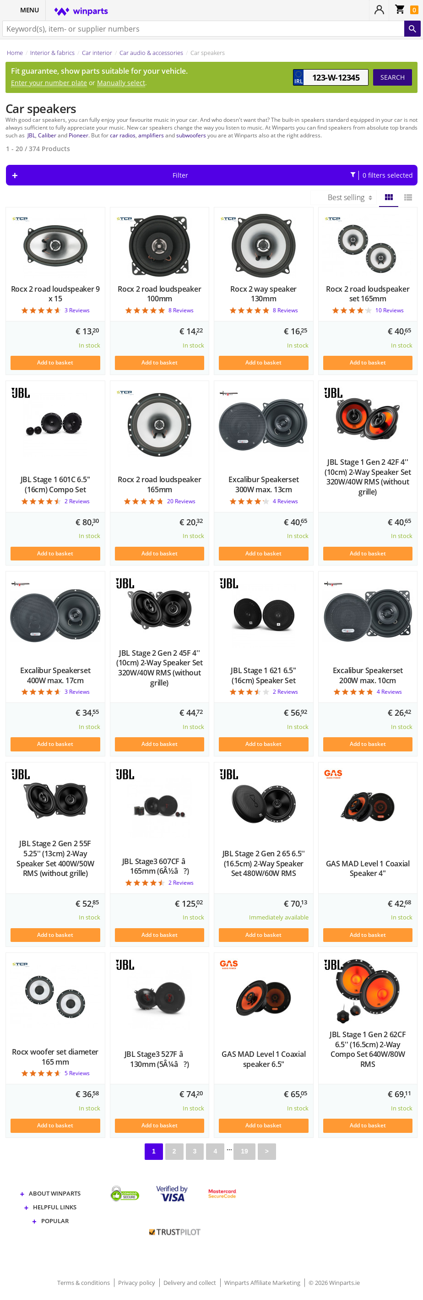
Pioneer (78, 135)
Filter (293, 175)
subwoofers (191, 135)
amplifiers (151, 135)
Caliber (47, 135)
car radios (123, 135)
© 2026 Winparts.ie (334, 1282)
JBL (31, 135)
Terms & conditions (84, 1282)
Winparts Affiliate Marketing (263, 1282)
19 (244, 1151)
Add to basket (55, 362)
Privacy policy (137, 1282)
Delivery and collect (190, 1282)
